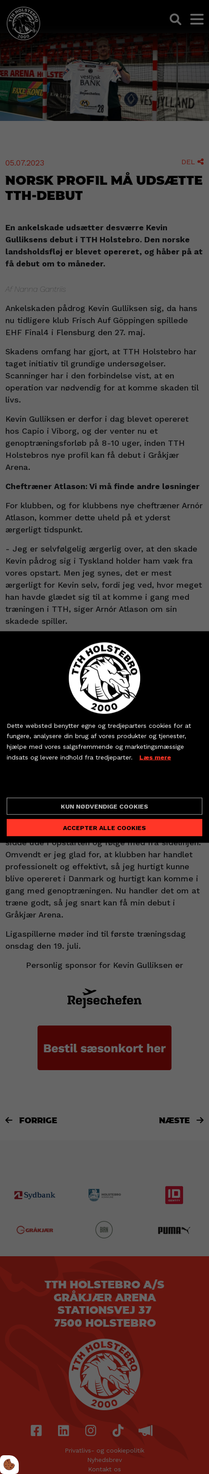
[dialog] (104, 737)
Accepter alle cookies (104, 827)
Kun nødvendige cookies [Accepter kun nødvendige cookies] (104, 806)
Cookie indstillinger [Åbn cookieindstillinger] (38, 783)
